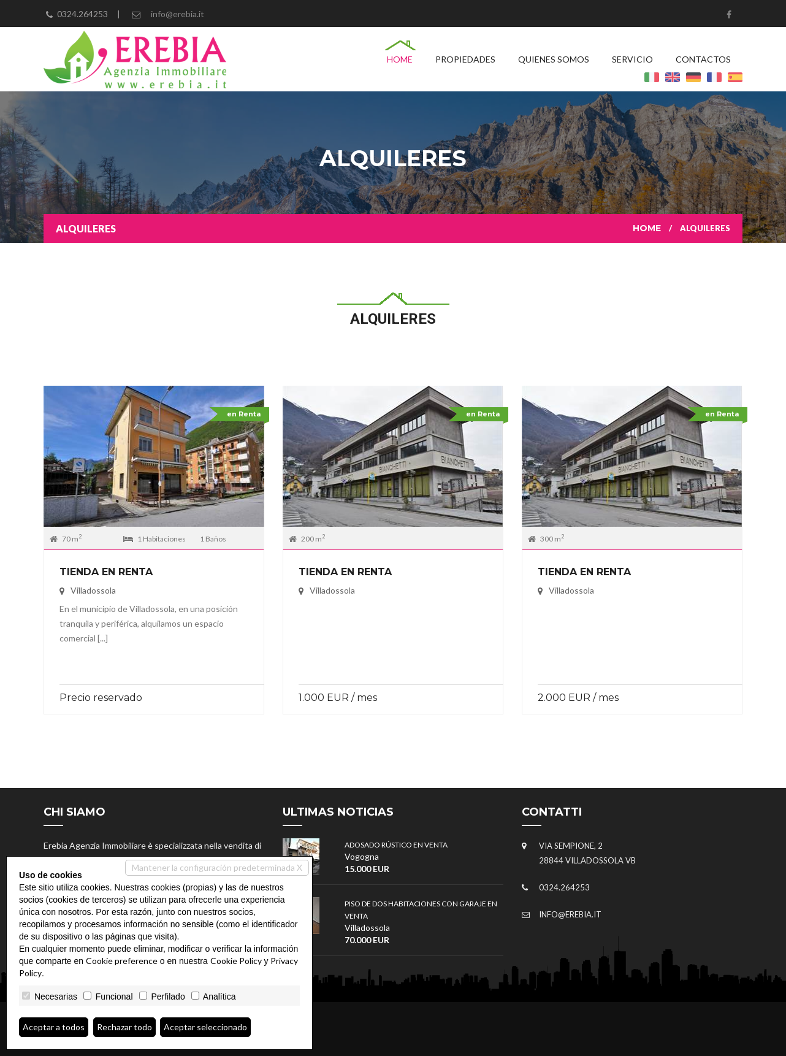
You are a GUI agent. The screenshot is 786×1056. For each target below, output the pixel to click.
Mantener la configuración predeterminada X (217, 867)
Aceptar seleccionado (205, 1027)
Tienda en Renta (106, 572)
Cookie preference (122, 960)
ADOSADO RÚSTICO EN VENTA (396, 844)
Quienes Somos (553, 59)
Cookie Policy (236, 960)
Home (400, 59)
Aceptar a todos (54, 1027)
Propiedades (465, 59)
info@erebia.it (177, 14)
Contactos (703, 59)
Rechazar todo (124, 1027)
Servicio (632, 59)
